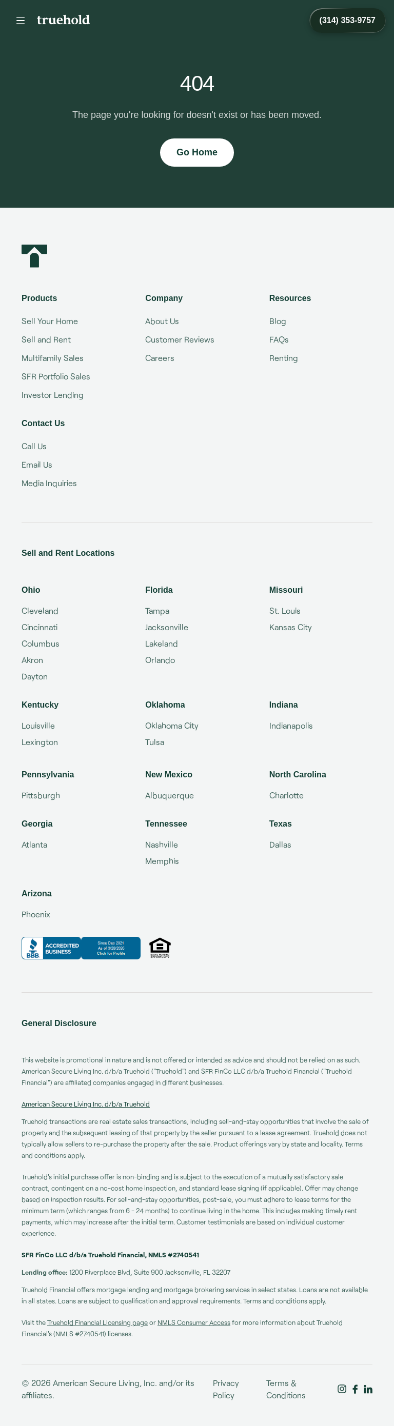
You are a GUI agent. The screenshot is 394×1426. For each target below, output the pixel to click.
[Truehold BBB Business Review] (81, 948)
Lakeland (161, 643)
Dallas (280, 844)
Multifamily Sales (53, 358)
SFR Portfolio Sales (56, 376)
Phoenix (36, 914)
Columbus (41, 643)
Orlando (160, 660)
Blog (277, 321)
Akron (32, 660)
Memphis (162, 861)
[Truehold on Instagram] (342, 1389)
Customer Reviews (179, 339)
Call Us (34, 446)
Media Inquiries (49, 483)
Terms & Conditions (286, 1389)
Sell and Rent (46, 339)
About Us (162, 321)
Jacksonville (166, 627)
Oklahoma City (172, 725)
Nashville (161, 844)
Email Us (37, 464)
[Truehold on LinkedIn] (368, 1389)
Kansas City (290, 627)
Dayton (35, 676)
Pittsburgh (41, 795)
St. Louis (285, 610)
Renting (283, 358)
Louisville (38, 725)
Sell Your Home (50, 321)
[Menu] (20, 20)
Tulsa (154, 742)
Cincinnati (39, 627)
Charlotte (286, 795)
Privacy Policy (226, 1389)
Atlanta (34, 844)
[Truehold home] (63, 19)
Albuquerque (169, 795)
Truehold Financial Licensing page (97, 1322)
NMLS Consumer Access (193, 1322)
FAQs (279, 339)
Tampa (157, 610)
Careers (159, 358)
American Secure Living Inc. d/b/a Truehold (86, 1104)
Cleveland (40, 610)
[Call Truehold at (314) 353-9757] (347, 20)
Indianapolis (291, 725)
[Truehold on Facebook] (355, 1389)
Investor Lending (53, 394)
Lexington (40, 742)
